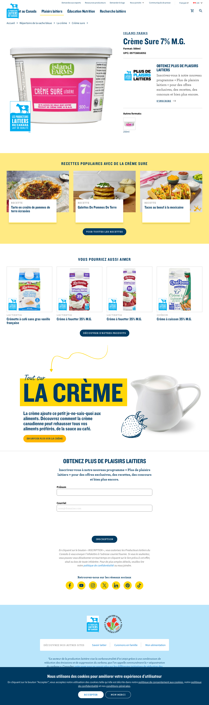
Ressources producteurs (95, 2)
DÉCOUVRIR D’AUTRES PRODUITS (104, 333)
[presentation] (104, 523)
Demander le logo (117, 2)
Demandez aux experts (71, 2)
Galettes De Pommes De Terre (97, 207)
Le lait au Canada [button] (39, 11)
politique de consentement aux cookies (160, 682)
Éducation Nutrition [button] (104, 11)
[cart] (192, 11)
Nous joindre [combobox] (135, 2)
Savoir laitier (99, 645)
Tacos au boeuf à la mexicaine (163, 207)
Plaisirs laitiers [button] (70, 11)
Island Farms (135, 33)
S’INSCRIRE (166, 100)
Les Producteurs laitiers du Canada (13, 10)
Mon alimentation (155, 645)
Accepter (91, 694)
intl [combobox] (197, 3)
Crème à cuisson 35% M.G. (174, 319)
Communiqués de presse (160, 2)
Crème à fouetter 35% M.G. (74, 319)
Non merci (118, 694)
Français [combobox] (183, 3)
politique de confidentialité (99, 565)
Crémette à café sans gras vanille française (28, 321)
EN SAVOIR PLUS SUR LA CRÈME (45, 438)
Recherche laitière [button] (140, 11)
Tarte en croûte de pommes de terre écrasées (30, 209)
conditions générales (118, 686)
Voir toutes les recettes (104, 231)
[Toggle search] (200, 11)
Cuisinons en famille (126, 645)
